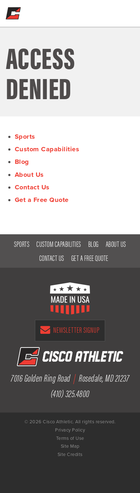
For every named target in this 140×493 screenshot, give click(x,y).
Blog (22, 162)
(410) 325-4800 (108, 11)
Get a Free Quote (93, 11)
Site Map (70, 446)
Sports (25, 136)
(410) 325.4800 (70, 393)
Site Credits (70, 454)
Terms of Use (70, 438)
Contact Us (32, 187)
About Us (29, 175)
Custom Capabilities (47, 149)
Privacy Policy (70, 430)
